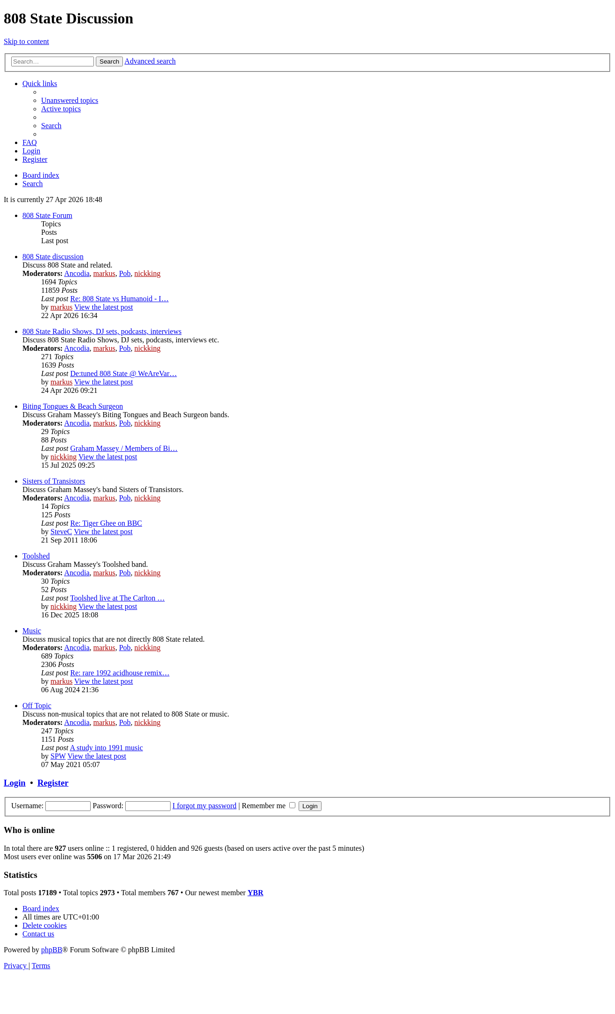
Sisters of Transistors (53, 481)
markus (104, 273)
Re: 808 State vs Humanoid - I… (119, 299)
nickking (148, 273)
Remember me (268, 806)
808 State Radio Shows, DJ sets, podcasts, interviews (101, 331)
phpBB (51, 950)
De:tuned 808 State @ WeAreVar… (123, 373)
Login (15, 783)
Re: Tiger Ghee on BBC (106, 523)
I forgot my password (204, 806)
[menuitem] (69, 100)
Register (52, 783)
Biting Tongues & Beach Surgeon (72, 406)
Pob (125, 273)
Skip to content (26, 41)
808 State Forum (47, 215)
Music (31, 631)
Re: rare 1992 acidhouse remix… (119, 673)
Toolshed (36, 556)
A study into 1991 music (106, 748)
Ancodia (76, 273)
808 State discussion (53, 257)
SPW (58, 756)
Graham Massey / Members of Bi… (124, 448)
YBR (256, 893)
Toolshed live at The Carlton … (117, 598)
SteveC (61, 532)
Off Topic (36, 706)
